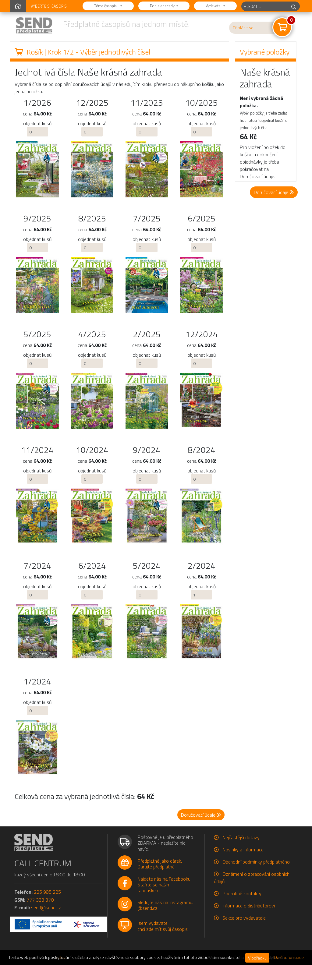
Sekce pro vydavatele (244, 917)
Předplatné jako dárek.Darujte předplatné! (159, 863)
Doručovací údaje (274, 192)
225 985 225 (47, 892)
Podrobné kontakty (241, 893)
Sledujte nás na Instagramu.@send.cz (165, 905)
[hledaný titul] (264, 6)
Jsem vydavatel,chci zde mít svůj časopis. (163, 925)
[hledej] (294, 6)
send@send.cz (46, 907)
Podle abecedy (163, 6)
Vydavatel (214, 6)
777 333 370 (40, 899)
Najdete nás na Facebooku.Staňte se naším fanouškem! (164, 884)
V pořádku (257, 958)
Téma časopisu (106, 6)
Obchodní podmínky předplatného (256, 861)
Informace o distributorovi (248, 905)
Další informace (289, 957)
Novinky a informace (243, 849)
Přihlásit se (243, 27)
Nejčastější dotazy (241, 837)
